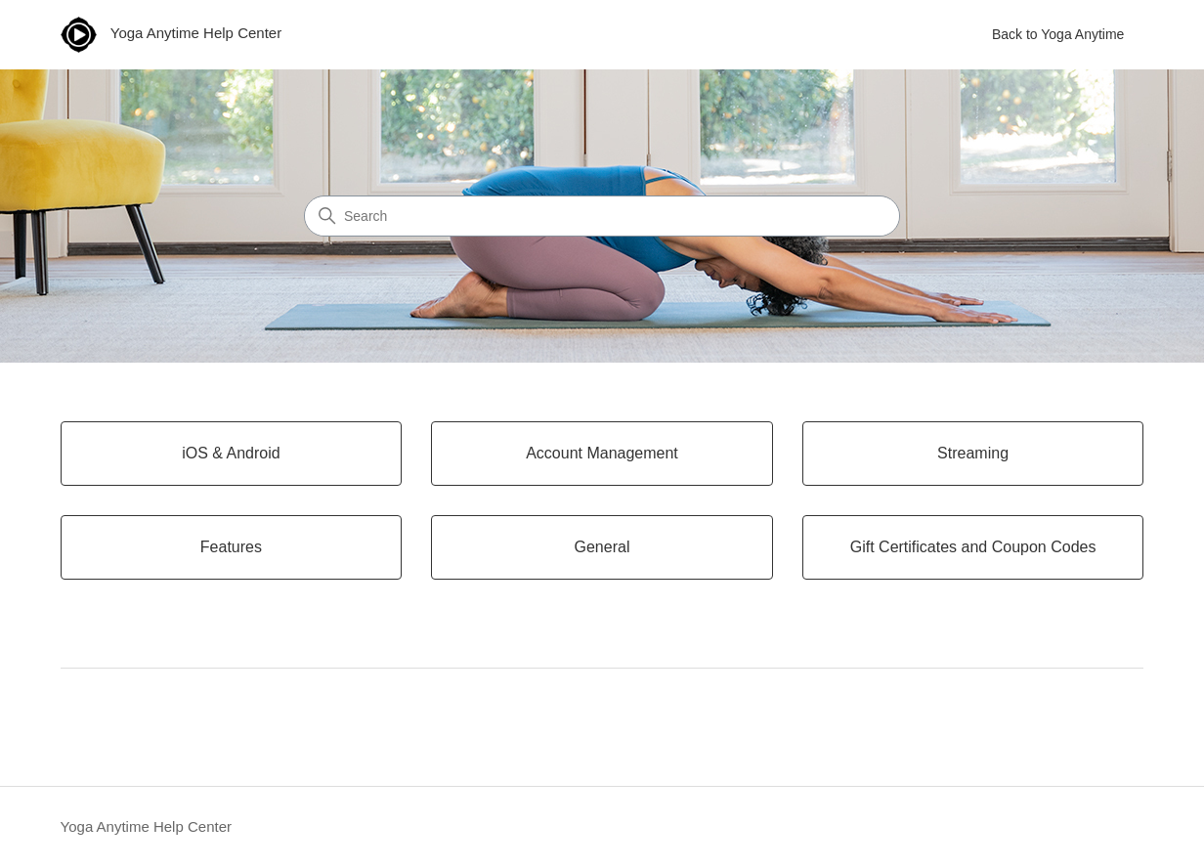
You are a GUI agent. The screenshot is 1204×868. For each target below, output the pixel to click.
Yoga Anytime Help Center (146, 826)
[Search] (602, 216)
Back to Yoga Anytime (1058, 34)
